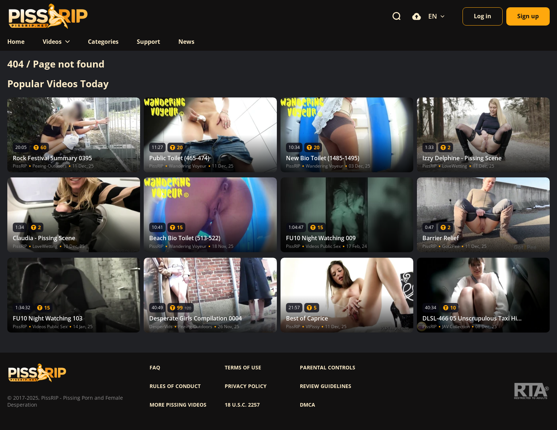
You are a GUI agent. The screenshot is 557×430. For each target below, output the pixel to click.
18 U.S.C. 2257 (242, 405)
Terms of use (243, 367)
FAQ (155, 367)
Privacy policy (246, 386)
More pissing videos (178, 405)
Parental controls (327, 367)
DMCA (307, 405)
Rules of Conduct (175, 386)
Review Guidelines (325, 386)
